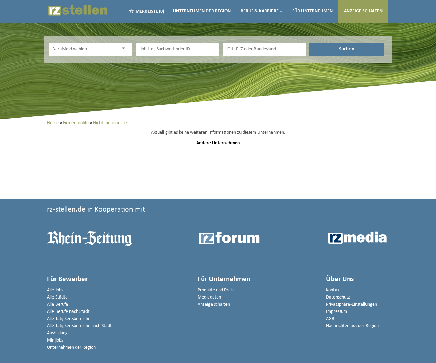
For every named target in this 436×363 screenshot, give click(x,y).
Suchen (346, 49)
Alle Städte (57, 297)
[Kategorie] (83, 49)
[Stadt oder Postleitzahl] (264, 49)
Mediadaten (209, 297)
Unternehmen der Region (202, 11)
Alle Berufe (57, 304)
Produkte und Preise (217, 290)
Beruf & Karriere (261, 11)
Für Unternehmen (312, 11)
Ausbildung (57, 333)
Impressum (336, 311)
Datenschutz (338, 297)
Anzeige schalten (363, 11)
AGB (330, 318)
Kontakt (333, 290)
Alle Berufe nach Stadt (68, 311)
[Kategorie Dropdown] (125, 49)
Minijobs (55, 340)
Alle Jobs (55, 290)
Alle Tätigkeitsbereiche (68, 318)
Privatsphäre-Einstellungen (351, 304)
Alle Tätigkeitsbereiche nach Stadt (79, 326)
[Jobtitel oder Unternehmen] (177, 49)
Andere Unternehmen (218, 143)
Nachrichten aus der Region (352, 326)
